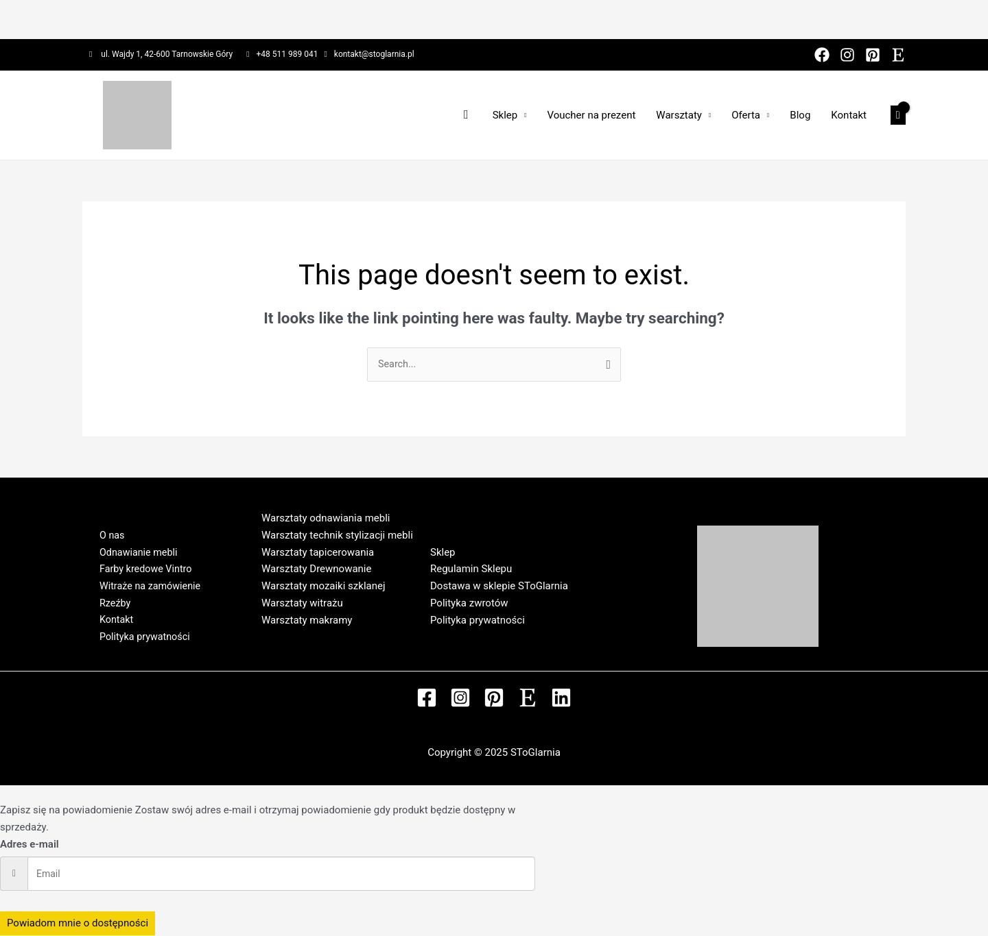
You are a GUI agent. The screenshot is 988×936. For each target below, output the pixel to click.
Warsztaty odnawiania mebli (325, 519)
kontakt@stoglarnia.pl (374, 54)
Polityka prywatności (140, 642)
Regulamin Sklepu (471, 569)
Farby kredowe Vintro (141, 569)
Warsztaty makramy (306, 621)
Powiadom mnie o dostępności (77, 923)
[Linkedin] (561, 698)
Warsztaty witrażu (302, 604)
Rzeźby (109, 606)
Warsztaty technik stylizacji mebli (337, 536)
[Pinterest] (872, 54)
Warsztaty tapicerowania (317, 553)
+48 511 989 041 (287, 54)
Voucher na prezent (591, 115)
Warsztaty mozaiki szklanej (323, 586)
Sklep (505, 115)
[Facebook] (822, 54)
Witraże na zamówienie (145, 587)
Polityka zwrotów (469, 604)
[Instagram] (847, 54)
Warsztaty (679, 115)
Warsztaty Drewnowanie (316, 569)
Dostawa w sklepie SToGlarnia (499, 586)
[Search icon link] (466, 115)
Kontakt (849, 115)
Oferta (745, 115)
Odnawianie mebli (133, 551)
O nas (106, 532)
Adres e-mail (29, 845)
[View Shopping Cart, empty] (898, 115)
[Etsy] (898, 54)
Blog (800, 115)
